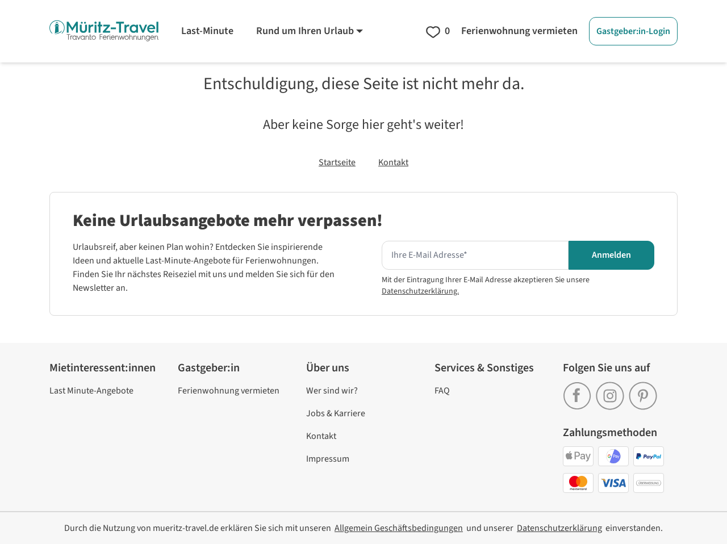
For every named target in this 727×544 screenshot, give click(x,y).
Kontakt (393, 162)
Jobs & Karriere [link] (335, 413)
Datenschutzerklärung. (420, 291)
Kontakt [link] (321, 436)
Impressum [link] (327, 459)
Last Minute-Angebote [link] (91, 390)
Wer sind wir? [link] (332, 390)
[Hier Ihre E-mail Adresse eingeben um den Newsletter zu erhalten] (475, 255)
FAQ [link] (442, 390)
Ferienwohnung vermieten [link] (228, 390)
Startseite (337, 162)
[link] (579, 392)
